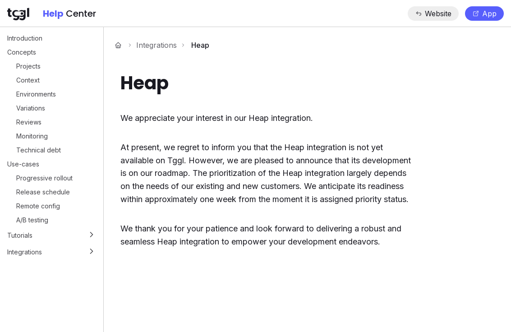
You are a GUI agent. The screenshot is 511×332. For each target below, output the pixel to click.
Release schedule (43, 192)
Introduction (24, 38)
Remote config (38, 206)
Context (28, 80)
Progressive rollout (44, 178)
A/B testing (32, 220)
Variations (30, 108)
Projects (28, 66)
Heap (200, 45)
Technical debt (38, 150)
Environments (36, 94)
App (484, 13)
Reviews (28, 122)
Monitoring (32, 136)
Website (433, 13)
